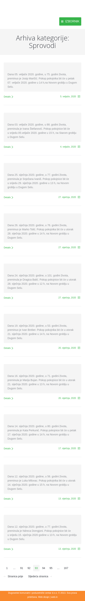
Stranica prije (15, 576)
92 (28, 568)
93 (36, 568)
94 (43, 568)
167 (66, 568)
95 (50, 568)
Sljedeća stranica (38, 576)
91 (21, 568)
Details (7, 96)
